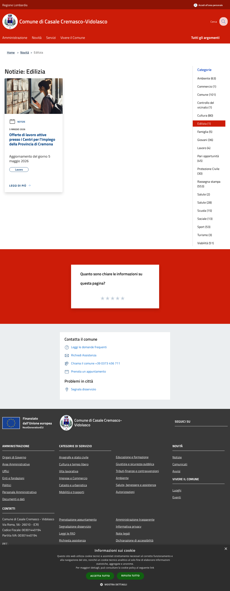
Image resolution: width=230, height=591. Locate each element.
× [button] (225, 549)
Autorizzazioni (125, 492)
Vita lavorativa (68, 471)
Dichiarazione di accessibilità (134, 540)
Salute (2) (203, 194)
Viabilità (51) (205, 243)
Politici (6, 485)
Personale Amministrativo (19, 492)
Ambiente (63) (206, 78)
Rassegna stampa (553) (208, 183)
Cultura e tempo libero (73, 464)
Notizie (17, 122)
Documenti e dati (13, 499)
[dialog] (115, 568)
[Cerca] (223, 21)
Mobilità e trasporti (71, 492)
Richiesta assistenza (72, 540)
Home (11, 52)
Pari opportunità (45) (208, 158)
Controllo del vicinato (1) (205, 105)
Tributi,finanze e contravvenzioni (137, 471)
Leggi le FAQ (67, 533)
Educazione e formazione (132, 457)
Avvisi (176, 471)
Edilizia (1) (204, 123)
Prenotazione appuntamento (78, 519)
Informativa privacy (128, 526)
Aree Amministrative (16, 464)
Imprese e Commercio (73, 478)
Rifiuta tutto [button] (130, 575)
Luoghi (176, 490)
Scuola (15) (204, 210)
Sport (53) (203, 226)
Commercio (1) (206, 86)
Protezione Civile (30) (208, 171)
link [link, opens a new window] (152, 567)
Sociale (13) (204, 218)
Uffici (5, 471)
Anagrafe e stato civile (73, 457)
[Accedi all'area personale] (208, 5)
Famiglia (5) (204, 131)
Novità (24, 52)
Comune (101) (206, 94)
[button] (115, 584)
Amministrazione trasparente (135, 519)
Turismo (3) (204, 235)
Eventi (176, 497)
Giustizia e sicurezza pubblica (135, 464)
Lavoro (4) (203, 148)
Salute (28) (204, 202)
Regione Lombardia (14, 5)
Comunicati (179, 464)
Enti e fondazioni (13, 478)
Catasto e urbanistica (73, 485)
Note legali (123, 533)
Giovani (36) (205, 139)
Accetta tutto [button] (100, 575)
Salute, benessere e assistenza (136, 485)
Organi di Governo (14, 457)
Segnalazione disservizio (75, 526)
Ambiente (122, 478)
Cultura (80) (205, 115)
